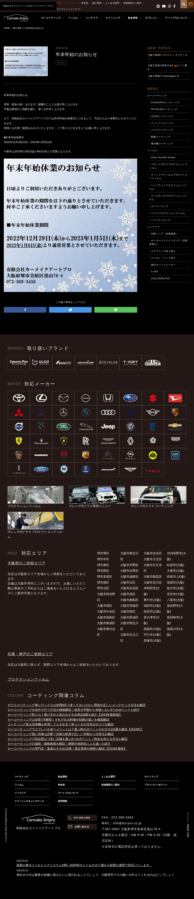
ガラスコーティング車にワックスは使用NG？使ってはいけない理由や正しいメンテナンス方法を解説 (77, 705)
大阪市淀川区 (153, 582)
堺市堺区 (103, 553)
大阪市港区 (127, 594)
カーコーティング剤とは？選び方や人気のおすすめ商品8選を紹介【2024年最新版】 (65, 714)
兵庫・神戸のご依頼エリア (30, 654)
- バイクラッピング (160, 220)
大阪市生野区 (129, 570)
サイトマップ (151, 776)
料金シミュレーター (67, 3)
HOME (7, 28)
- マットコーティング (161, 123)
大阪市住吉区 (153, 553)
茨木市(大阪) (175, 594)
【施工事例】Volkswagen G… (164, 76)
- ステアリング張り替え (162, 251)
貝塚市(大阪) (152, 640)
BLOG (61, 62)
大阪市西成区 (129, 617)
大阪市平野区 (129, 565)
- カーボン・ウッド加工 (162, 258)
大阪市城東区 (129, 576)
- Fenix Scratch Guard (162, 157)
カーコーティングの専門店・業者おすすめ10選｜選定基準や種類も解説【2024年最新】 (67, 748)
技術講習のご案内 (132, 3)
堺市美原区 (104, 576)
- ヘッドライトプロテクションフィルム (168, 187)
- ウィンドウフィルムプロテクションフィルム (168, 176)
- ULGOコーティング (161, 116)
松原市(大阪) (175, 565)
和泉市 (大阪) (176, 576)
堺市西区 (103, 570)
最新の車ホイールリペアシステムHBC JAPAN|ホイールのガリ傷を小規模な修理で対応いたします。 (84, 865)
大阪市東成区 (106, 623)
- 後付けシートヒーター (162, 264)
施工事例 (96, 3)
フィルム (152, 150)
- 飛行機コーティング (161, 143)
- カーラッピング (158, 206)
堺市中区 (103, 559)
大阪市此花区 (129, 588)
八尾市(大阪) (175, 600)
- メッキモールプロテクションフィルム (168, 197)
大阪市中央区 (106, 611)
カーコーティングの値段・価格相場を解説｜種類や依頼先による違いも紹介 (59, 743)
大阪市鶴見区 (153, 576)
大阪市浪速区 (129, 605)
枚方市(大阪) (175, 588)
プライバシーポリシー (156, 784)
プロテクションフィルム (28, 679)
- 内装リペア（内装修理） (163, 233)
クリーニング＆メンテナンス (29, 801)
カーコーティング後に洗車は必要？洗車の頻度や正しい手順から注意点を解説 (61, 734)
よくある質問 (112, 3)
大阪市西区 (127, 611)
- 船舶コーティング (160, 136)
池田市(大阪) (152, 605)
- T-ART (153, 271)
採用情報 (62, 801)
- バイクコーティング (161, 130)
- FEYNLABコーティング (163, 109)
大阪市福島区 (106, 617)
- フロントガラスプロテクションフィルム (168, 166)
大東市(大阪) (175, 570)
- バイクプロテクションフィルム (167, 213)
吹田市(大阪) (152, 611)
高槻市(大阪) (152, 629)
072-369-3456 (82, 817)
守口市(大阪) (152, 634)
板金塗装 (62, 776)
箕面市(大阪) (175, 582)
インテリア (153, 227)
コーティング (21, 776)
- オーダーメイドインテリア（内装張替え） (168, 242)
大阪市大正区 (153, 559)
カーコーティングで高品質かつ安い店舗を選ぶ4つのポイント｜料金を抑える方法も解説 (68, 739)
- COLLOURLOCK (159, 278)
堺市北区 (103, 588)
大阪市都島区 (129, 600)
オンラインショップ (69, 9)
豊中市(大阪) (152, 600)
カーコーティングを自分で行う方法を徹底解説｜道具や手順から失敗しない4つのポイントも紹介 (74, 709)
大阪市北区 (127, 582)
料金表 (84, 3)
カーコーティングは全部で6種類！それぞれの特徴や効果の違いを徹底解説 (58, 719)
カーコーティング (157, 95)
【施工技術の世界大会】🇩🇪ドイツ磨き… (167, 67)
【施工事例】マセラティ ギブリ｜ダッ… (167, 57)
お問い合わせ (82, 826)
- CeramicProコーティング (164, 102)
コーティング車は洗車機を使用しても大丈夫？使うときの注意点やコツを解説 (61, 724)
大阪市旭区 (104, 605)
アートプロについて (68, 793)
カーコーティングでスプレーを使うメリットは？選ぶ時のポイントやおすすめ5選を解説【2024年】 (75, 729)
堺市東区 (103, 565)
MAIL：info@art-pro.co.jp (122, 823)
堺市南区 (103, 582)
